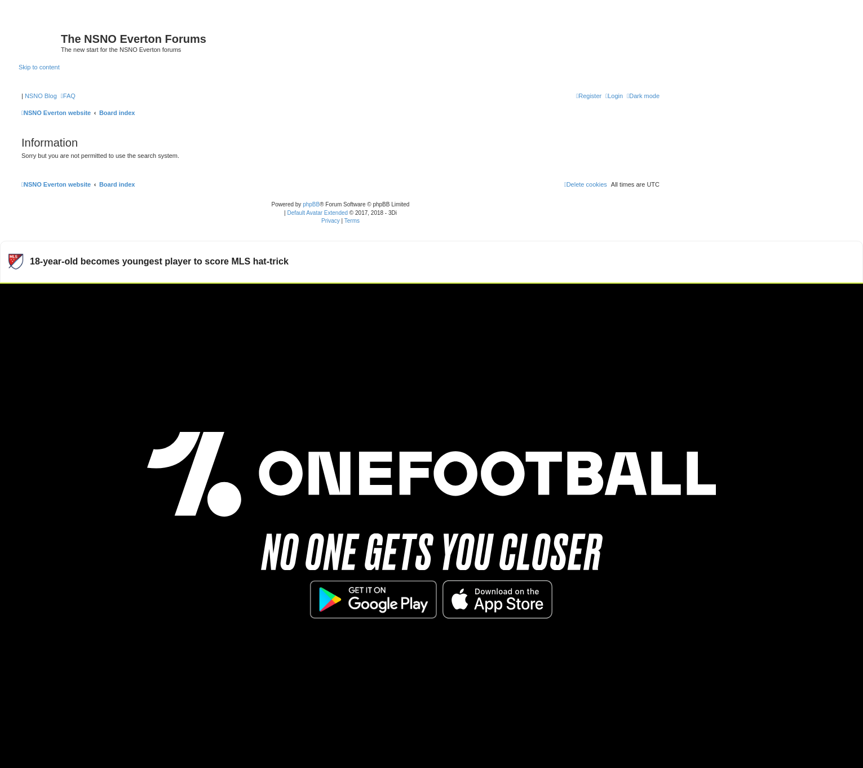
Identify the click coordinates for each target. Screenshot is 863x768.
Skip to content (39, 67)
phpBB (311, 204)
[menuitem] (68, 95)
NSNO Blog (41, 95)
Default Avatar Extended (317, 213)
